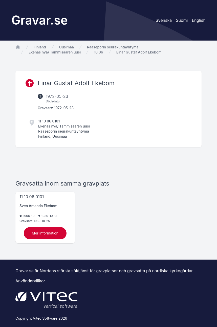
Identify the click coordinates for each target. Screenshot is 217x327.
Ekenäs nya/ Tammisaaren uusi (55, 52)
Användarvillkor (30, 280)
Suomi (182, 20)
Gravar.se (39, 20)
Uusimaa (66, 47)
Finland (40, 47)
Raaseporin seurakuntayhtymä (113, 47)
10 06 (98, 52)
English (199, 20)
